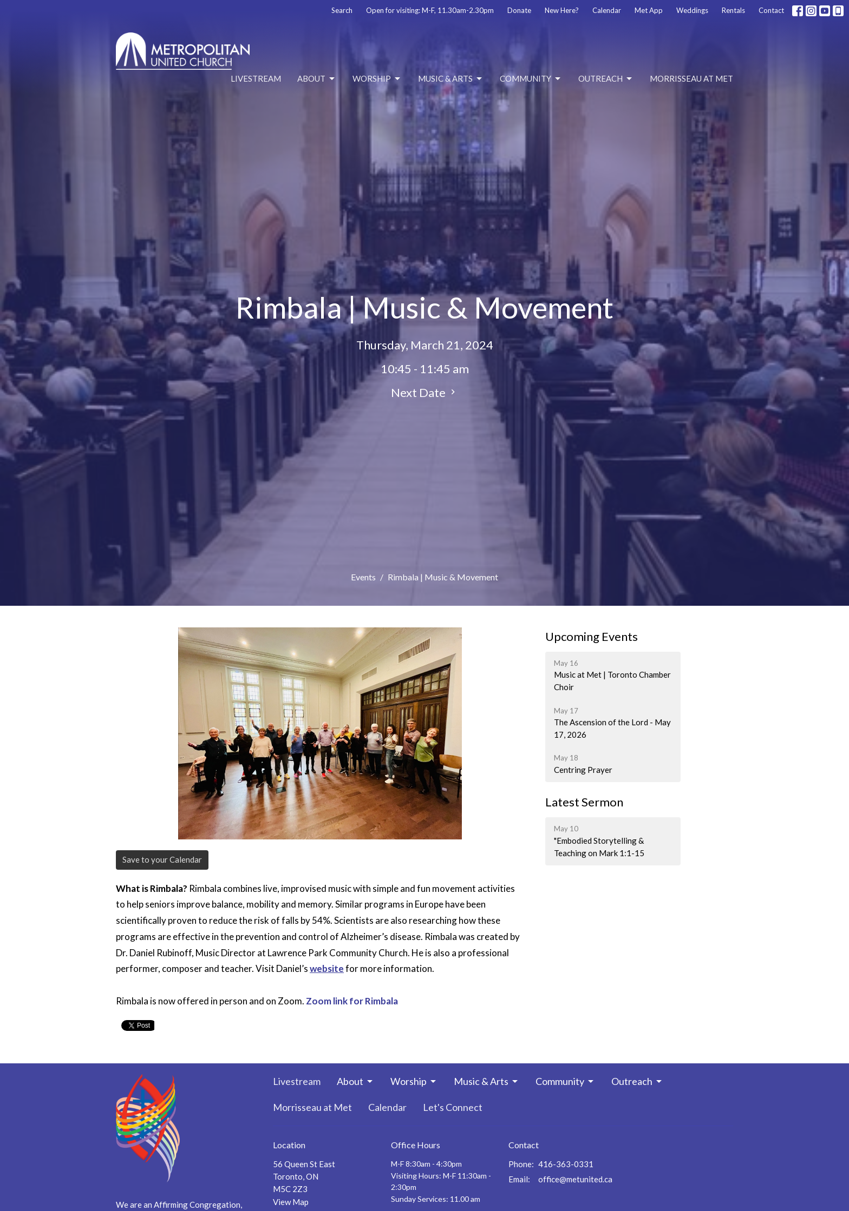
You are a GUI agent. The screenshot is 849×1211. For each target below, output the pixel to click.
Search (341, 10)
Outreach (606, 79)
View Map (291, 1202)
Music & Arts (451, 79)
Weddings (692, 10)
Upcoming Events (591, 636)
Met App (649, 10)
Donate (519, 10)
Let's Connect (452, 1107)
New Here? (562, 10)
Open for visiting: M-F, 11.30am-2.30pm (430, 10)
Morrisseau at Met (691, 78)
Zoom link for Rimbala (352, 1001)
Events (363, 577)
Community (531, 79)
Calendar (606, 10)
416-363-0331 (565, 1164)
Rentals (733, 10)
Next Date (424, 392)
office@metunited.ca (575, 1179)
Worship (377, 79)
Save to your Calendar (162, 859)
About (316, 79)
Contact (771, 10)
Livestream (256, 78)
